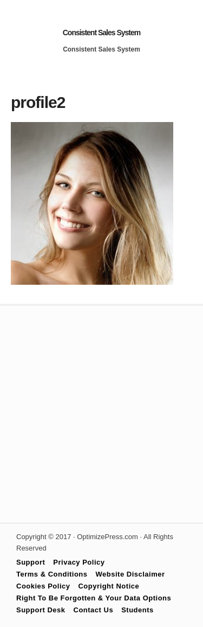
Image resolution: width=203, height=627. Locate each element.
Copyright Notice (108, 586)
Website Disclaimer (130, 574)
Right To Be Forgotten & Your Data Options (93, 598)
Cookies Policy (43, 586)
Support (30, 562)
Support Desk (41, 610)
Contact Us (94, 610)
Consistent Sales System (102, 32)
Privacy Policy (78, 562)
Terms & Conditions (52, 574)
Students (137, 610)
